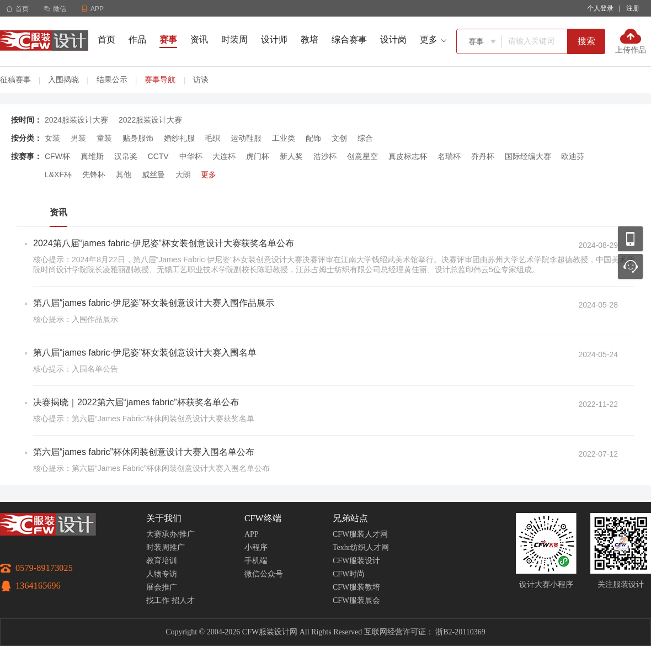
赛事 (168, 39)
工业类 (283, 138)
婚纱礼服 (179, 138)
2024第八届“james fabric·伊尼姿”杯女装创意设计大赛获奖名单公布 (163, 243)
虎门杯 (257, 156)
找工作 (157, 600)
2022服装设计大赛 (150, 119)
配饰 (313, 138)
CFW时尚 (349, 574)
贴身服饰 (137, 138)
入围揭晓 (63, 79)
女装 (52, 138)
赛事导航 (160, 79)
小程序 (256, 547)
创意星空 (362, 156)
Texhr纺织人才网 (361, 547)
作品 (137, 39)
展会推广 (161, 587)
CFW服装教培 (356, 587)
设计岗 (393, 39)
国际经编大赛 (528, 156)
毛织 (212, 138)
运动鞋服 (246, 138)
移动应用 (630, 238)
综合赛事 (349, 39)
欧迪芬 (572, 156)
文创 (339, 138)
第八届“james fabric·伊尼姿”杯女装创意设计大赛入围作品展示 (153, 303)
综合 (365, 138)
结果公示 (112, 79)
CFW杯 (57, 156)
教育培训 (161, 561)
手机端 (256, 561)
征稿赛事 (15, 79)
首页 (17, 9)
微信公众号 (263, 574)
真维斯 (92, 156)
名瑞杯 (449, 156)
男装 (78, 138)
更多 (208, 174)
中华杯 (190, 156)
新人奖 (291, 156)
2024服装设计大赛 (76, 119)
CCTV (158, 156)
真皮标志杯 (407, 156)
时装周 (234, 39)
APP (251, 534)
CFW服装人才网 (360, 534)
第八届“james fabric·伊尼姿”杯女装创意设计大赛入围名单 (145, 352)
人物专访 (161, 574)
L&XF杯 (58, 174)
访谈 (201, 79)
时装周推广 (165, 547)
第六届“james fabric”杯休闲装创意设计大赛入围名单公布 (143, 452)
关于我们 (164, 518)
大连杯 (224, 156)
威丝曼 (153, 174)
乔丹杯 (482, 156)
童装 (104, 138)
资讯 (199, 39)
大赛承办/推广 (170, 534)
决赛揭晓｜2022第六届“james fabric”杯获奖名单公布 (136, 402)
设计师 (274, 39)
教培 (309, 39)
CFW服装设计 (356, 561)
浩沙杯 (325, 156)
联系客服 (630, 266)
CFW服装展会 (356, 600)
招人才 (183, 600)
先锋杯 (93, 174)
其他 (123, 174)
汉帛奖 (125, 156)
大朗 (183, 174)
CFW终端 (262, 518)
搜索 (586, 41)
